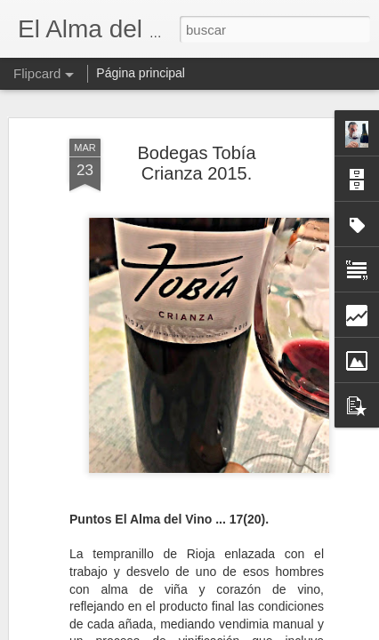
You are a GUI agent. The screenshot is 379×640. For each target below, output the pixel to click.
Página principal (140, 73)
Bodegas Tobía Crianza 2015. (196, 158)
